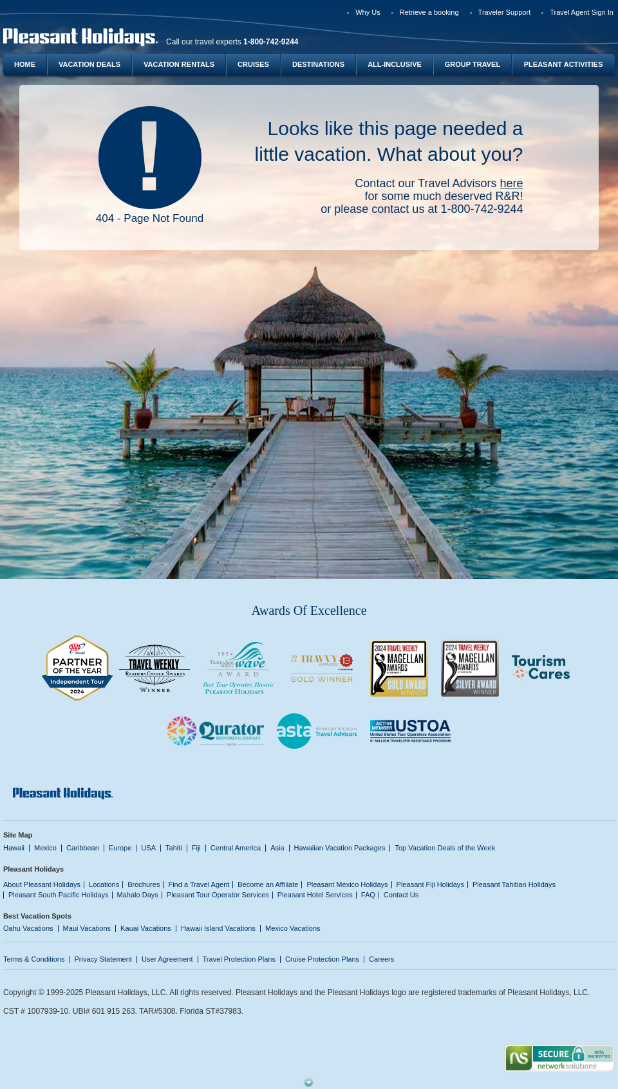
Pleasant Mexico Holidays (347, 884)
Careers (381, 959)
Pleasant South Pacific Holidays (58, 895)
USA (148, 848)
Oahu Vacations (28, 928)
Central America (236, 848)
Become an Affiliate (268, 884)
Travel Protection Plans (239, 959)
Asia (277, 848)
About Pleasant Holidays (41, 884)
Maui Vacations (87, 928)
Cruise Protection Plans (322, 959)
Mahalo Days (137, 895)
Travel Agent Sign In (581, 12)
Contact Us (401, 895)
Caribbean (82, 848)
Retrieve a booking (429, 12)
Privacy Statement (103, 959)
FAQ (368, 895)
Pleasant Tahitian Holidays (514, 884)
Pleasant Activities (563, 64)
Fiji (196, 848)
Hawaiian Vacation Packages (340, 848)
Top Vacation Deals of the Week (445, 848)
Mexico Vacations (293, 928)
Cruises (253, 64)
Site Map (17, 835)
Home (24, 64)
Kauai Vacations (145, 928)
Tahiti (173, 848)
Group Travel (472, 64)
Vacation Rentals (179, 64)
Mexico (45, 848)
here (511, 183)
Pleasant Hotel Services (315, 895)
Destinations (318, 64)
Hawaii (13, 848)
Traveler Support (504, 12)
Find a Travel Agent (198, 884)
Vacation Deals (89, 64)
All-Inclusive (395, 64)
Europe (120, 848)
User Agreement (167, 959)
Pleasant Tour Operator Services (218, 895)
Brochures (143, 884)
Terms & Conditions (34, 959)
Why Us (367, 12)
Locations (104, 884)
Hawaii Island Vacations (218, 928)
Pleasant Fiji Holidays (430, 884)
